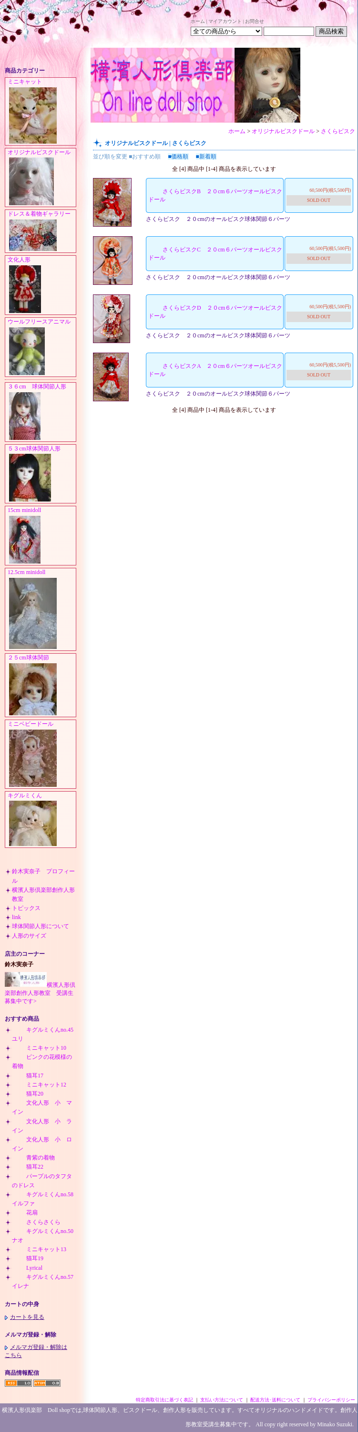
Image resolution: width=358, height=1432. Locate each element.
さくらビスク (338, 131)
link (16, 917)
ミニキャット (42, 111)
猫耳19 (27, 1258)
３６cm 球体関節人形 (42, 412)
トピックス (26, 908)
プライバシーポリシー (331, 1399)
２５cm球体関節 (42, 685)
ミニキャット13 (39, 1249)
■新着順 (206, 156)
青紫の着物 (33, 1157)
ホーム (198, 21)
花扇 (25, 1212)
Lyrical (27, 1268)
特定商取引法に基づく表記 (164, 1399)
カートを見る (24, 1317)
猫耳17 (27, 1075)
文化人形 (42, 285)
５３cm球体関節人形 (42, 474)
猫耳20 (27, 1093)
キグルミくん (42, 820)
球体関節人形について (40, 926)
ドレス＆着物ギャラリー (42, 231)
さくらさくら (36, 1222)
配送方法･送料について (275, 1399)
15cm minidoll (42, 536)
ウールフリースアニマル (42, 347)
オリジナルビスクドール (42, 178)
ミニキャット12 (39, 1084)
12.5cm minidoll (42, 609)
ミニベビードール (42, 754)
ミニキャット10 (39, 1048)
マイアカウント (225, 21)
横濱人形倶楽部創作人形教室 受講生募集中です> (40, 993)
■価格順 (178, 156)
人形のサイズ (29, 935)
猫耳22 (27, 1166)
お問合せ (254, 21)
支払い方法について (221, 1399)
